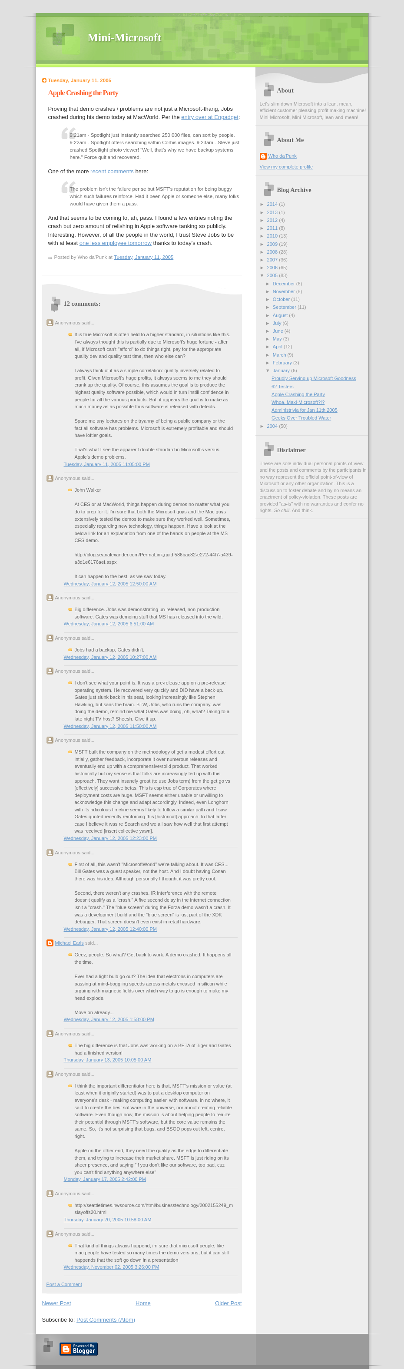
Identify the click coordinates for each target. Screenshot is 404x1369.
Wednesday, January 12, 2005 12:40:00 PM (110, 929)
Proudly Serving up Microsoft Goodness (314, 378)
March (280, 354)
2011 (273, 228)
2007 (273, 259)
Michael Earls (69, 943)
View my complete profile (286, 166)
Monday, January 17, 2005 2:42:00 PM (105, 1179)
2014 (273, 204)
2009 (273, 244)
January (282, 370)
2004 (273, 426)
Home (143, 1303)
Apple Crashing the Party (83, 93)
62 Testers (283, 386)
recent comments (112, 171)
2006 (273, 267)
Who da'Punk (282, 156)
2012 (273, 220)
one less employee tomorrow (115, 243)
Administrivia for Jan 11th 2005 (305, 410)
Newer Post (56, 1303)
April (278, 346)
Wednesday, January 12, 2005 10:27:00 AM (110, 657)
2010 (273, 235)
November (284, 291)
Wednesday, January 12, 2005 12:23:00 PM (110, 838)
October (282, 299)
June (279, 331)
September (285, 307)
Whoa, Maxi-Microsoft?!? (298, 402)
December (284, 283)
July (278, 323)
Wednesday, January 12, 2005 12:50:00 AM (110, 583)
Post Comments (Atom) (105, 1319)
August (281, 315)
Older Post (228, 1303)
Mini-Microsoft (125, 37)
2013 (273, 212)
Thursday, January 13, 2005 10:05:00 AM (108, 1059)
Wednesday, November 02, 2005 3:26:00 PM (111, 1267)
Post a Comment (64, 1284)
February (283, 362)
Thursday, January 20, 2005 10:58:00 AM (108, 1219)
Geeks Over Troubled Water (301, 417)
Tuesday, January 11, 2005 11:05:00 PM (107, 464)
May (278, 338)
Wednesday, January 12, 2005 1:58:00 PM (109, 1019)
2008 (273, 252)
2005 (273, 275)
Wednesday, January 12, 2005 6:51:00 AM (109, 623)
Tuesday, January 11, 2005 (143, 257)
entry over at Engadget (209, 117)
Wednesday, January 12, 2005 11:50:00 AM (110, 726)
